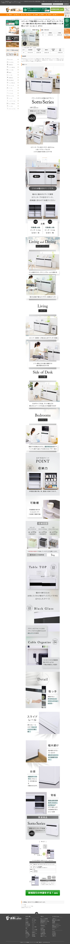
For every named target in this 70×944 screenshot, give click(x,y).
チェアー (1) (10, 90)
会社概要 (36, 14)
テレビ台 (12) (10, 62)
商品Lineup (17, 14)
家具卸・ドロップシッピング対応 (15, 2)
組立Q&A (42, 928)
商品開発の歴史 (43, 933)
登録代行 (42, 14)
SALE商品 (33, 936)
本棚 (26, 928)
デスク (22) (10, 59)
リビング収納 (34, 926)
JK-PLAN (53, 931)
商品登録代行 (43, 925)
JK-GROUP (54, 933)
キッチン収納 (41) (11, 67)
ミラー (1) (9, 98)
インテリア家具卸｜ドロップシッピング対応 (30, 942)
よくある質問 (43, 932)
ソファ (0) (9, 87)
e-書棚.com (54, 935)
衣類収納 (27, 922)
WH (23, 52)
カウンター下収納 (30, 906)
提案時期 (23, 907)
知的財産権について (55, 926)
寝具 (26, 930)
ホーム (8, 19)
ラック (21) (10, 106)
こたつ (33, 924)
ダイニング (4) (10, 95)
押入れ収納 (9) (10, 80)
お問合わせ (29, 14)
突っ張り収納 (28, 924)
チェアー (33, 918)
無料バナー (56, 14)
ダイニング (34, 922)
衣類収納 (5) (10, 64)
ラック (33, 928)
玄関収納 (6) (10, 77)
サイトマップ (54, 928)
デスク (27, 920)
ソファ (27, 937)
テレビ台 (27, 921)
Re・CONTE (34, 920)
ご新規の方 (10, 14)
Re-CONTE (54, 934)
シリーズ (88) (10, 69)
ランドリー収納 (34, 929)
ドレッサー (27, 936)
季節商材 (27, 918)
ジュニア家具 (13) (11, 82)
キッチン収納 (23, 904)
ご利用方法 (49, 14)
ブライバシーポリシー (55, 924)
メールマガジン (43, 926)
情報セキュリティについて (56, 925)
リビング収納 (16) (11, 103)
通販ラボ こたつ (43, 936)
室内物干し (34, 932)
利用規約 (53, 922)
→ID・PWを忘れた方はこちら (64, 6)
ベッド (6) (9, 75)
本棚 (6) (9, 72)
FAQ (23, 14)
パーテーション (34, 930)
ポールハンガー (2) (11, 108)
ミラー (33, 925)
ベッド (27, 929)
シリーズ (27, 926)
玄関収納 (27, 932)
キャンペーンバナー (44, 924)
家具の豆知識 (43, 929)
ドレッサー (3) (10, 85)
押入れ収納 (27, 933)
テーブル (33, 921)
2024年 (26, 907)
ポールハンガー (34, 933)
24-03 (30, 907)
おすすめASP (43, 930)
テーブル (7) (10, 93)
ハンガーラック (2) (11, 100)
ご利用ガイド (54, 918)
